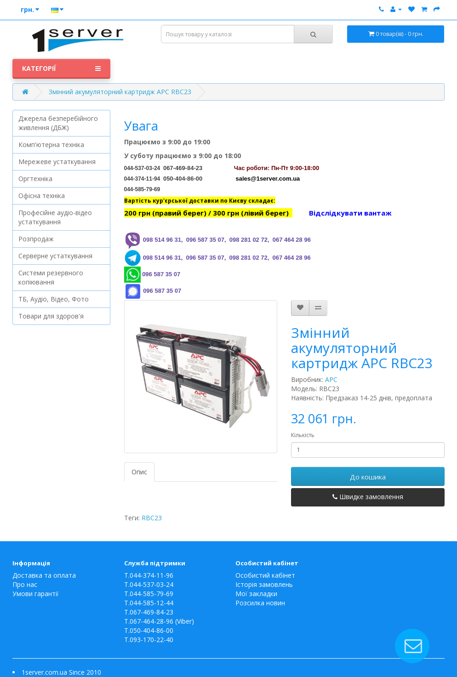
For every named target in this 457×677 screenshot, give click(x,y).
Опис (139, 471)
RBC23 (152, 517)
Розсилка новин (260, 602)
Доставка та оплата (44, 575)
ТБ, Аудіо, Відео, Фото (53, 299)
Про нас (24, 584)
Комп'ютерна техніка (51, 144)
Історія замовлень (264, 584)
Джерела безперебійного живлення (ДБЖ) (58, 123)
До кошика (368, 476)
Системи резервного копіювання (50, 277)
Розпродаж (36, 238)
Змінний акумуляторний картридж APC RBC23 (120, 91)
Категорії (61, 68)
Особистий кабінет (265, 575)
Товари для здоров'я (51, 316)
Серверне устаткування (55, 255)
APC (331, 379)
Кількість (302, 435)
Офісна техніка (41, 195)
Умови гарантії (35, 593)
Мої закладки (256, 593)
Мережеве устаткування (57, 161)
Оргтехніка (35, 178)
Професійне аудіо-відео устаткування (55, 217)
